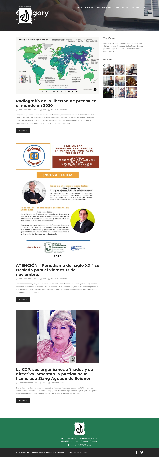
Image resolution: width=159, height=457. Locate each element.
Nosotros (89, 7)
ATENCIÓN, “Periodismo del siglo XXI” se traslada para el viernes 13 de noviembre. (57, 270)
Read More (23, 130)
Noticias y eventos (104, 7)
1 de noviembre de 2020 (28, 383)
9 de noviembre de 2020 (28, 109)
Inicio (79, 7)
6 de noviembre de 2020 (28, 278)
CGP (44, 109)
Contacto (136, 7)
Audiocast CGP (122, 7)
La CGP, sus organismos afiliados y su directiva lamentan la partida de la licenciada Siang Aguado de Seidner (54, 374)
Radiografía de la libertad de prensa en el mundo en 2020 (56, 103)
